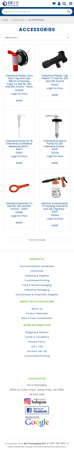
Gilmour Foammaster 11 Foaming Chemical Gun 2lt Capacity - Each (54, 208)
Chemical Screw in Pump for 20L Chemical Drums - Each (54, 145)
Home (5, 20)
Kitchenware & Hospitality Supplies (37, 294)
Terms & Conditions (37, 337)
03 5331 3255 (37, 394)
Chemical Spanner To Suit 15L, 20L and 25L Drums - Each (19, 206)
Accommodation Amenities (37, 266)
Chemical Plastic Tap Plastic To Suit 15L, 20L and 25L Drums (55, 78)
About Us (37, 308)
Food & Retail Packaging (37, 285)
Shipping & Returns (37, 332)
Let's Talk (37, 346)
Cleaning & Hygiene (37, 275)
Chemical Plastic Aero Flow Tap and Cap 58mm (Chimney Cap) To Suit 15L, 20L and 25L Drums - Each (19, 81)
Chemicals (18, 20)
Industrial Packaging (37, 289)
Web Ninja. (60, 446)
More (19, 100)
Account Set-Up (37, 351)
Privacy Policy (37, 341)
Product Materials (37, 313)
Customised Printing (36, 280)
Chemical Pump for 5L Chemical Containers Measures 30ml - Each (19, 145)
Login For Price (19, 93)
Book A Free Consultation (37, 318)
